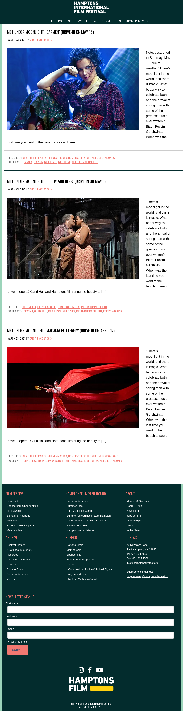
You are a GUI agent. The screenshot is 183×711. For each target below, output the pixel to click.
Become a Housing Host (21, 525)
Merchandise (14, 530)
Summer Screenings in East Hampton (89, 515)
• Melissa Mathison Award (82, 579)
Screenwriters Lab (17, 574)
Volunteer (12, 520)
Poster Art (12, 564)
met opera (64, 162)
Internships (134, 520)
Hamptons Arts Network (80, 530)
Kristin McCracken (40, 40)
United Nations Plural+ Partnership (87, 520)
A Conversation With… (20, 559)
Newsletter (133, 510)
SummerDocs (15, 569)
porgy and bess (112, 311)
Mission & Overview (138, 501)
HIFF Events (39, 157)
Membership (74, 549)
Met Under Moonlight (105, 157)
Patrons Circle (75, 544)
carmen (28, 162)
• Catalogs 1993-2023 (19, 549)
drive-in (38, 162)
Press (130, 525)
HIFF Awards (14, 510)
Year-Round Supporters (80, 559)
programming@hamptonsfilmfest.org (148, 576)
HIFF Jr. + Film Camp (79, 510)
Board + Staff (134, 505)
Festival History (16, 544)
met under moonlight (85, 162)
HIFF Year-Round (57, 157)
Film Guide (13, 501)
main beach (55, 311)
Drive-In (27, 157)
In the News (134, 530)
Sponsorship (74, 554)
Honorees (12, 554)
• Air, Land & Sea (77, 574)
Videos (11, 579)
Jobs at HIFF (134, 515)
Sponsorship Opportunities (22, 505)
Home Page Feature (79, 157)
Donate (71, 564)
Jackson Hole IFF (77, 525)
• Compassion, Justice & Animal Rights (89, 569)
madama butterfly (59, 460)
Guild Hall (50, 162)
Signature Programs (18, 515)
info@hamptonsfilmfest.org (142, 562)
